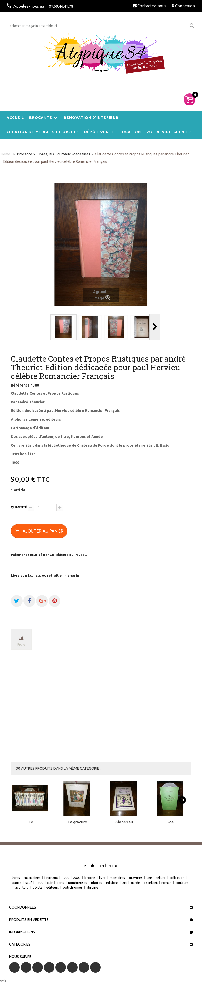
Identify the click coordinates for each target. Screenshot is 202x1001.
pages (16, 882)
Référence (20, 385)
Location (130, 132)
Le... (32, 822)
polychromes (73, 887)
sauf (28, 882)
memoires (117, 877)
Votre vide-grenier (168, 132)
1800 (39, 882)
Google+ (60, 967)
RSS (37, 967)
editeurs (52, 887)
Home (5, 154)
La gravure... (78, 822)
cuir (50, 882)
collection (177, 877)
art (124, 882)
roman (166, 882)
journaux (51, 877)
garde (135, 882)
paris (60, 882)
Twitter (26, 967)
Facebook (14, 967)
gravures (136, 877)
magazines (32, 877)
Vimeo (84, 967)
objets (37, 887)
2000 (76, 877)
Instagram (95, 967)
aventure (22, 887)
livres (16, 877)
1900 (65, 877)
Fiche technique (21, 646)
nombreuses (77, 882)
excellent (151, 882)
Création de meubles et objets (43, 132)
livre (102, 877)
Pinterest (72, 967)
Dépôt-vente (99, 132)
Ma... (172, 822)
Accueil (15, 118)
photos (96, 882)
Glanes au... (125, 822)
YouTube (49, 967)
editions (112, 882)
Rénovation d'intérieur (91, 118)
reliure (161, 877)
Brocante (40, 118)
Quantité (19, 507)
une (149, 877)
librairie (92, 887)
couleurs (181, 882)
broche (89, 877)
